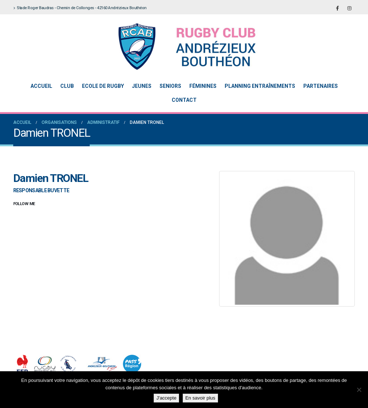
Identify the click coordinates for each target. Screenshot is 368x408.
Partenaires (320, 86)
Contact (184, 100)
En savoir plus (200, 398)
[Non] (358, 389)
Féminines (203, 86)
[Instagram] (349, 8)
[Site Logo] (178, 46)
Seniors (170, 86)
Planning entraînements (260, 86)
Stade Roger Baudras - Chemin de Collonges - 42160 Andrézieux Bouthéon (80, 8)
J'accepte (166, 398)
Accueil (41, 86)
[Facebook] (337, 8)
